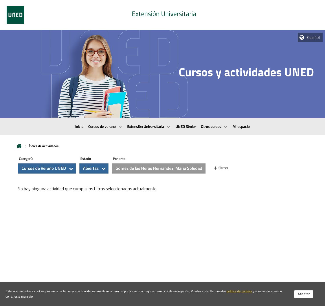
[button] (47, 168)
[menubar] (162, 126)
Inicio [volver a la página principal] (19, 146)
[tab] (162, 15)
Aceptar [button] (303, 294)
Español (313, 37)
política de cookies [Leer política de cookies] (239, 291)
